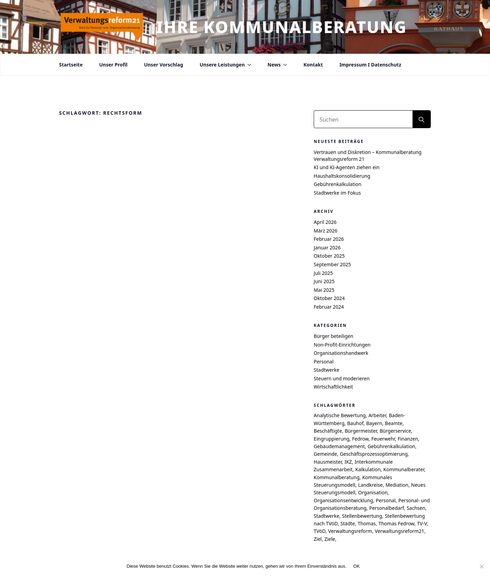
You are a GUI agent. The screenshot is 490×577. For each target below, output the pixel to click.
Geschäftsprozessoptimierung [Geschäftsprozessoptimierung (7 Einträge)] (374, 454)
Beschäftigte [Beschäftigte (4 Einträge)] (328, 430)
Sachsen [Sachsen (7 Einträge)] (416, 508)
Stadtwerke (326, 370)
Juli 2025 (323, 273)
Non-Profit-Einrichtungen (342, 344)
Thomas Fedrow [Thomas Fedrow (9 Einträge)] (396, 523)
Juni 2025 (324, 281)
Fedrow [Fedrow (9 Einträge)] (360, 438)
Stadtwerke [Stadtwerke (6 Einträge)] (326, 516)
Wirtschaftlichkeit (333, 386)
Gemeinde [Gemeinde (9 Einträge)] (325, 454)
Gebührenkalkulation (337, 184)
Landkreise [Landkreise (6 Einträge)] (370, 485)
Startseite (71, 64)
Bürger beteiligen (333, 336)
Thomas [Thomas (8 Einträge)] (367, 523)
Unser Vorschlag (163, 64)
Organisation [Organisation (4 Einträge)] (373, 492)
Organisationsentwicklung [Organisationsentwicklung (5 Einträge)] (343, 500)
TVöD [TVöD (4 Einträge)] (319, 531)
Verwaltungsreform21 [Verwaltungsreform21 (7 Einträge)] (400, 531)
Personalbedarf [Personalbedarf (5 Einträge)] (386, 508)
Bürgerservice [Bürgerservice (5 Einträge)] (395, 430)
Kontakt (313, 64)
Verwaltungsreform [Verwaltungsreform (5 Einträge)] (350, 531)
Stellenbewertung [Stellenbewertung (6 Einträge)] (362, 516)
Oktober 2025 (329, 256)
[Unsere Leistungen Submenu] (248, 64)
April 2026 (325, 222)
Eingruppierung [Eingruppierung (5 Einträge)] (332, 438)
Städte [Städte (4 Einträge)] (348, 523)
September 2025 (332, 264)
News (274, 64)
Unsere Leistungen (222, 64)
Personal (323, 361)
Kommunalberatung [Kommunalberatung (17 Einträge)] (336, 477)
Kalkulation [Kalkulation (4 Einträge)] (368, 469)
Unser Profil (113, 64)
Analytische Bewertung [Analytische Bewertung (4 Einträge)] (340, 415)
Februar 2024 (329, 306)
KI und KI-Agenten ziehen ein (346, 167)
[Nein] (481, 566)
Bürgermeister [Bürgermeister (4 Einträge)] (361, 430)
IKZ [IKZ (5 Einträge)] (348, 461)
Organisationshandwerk (341, 353)
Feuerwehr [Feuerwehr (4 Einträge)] (383, 438)
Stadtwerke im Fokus (337, 192)
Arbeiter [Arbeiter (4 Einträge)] (377, 415)
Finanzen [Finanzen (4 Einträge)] (408, 438)
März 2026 (325, 230)
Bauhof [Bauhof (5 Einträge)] (355, 423)
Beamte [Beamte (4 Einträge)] (394, 423)
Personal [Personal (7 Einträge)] (385, 500)
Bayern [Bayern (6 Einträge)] (374, 423)
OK (356, 566)
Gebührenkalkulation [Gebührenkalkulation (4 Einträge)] (391, 446)
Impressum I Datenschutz (370, 64)
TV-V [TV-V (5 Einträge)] (422, 523)
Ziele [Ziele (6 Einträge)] (329, 539)
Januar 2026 (327, 247)
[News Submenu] (284, 64)
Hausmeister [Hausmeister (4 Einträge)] (328, 461)
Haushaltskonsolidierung (342, 176)
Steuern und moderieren (341, 378)
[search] (421, 119)
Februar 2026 (329, 239)
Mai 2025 (324, 290)
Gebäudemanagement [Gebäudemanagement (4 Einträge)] (339, 446)
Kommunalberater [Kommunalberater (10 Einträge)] (403, 469)
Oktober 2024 (329, 298)
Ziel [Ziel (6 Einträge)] (318, 539)
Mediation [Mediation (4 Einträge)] (396, 485)
